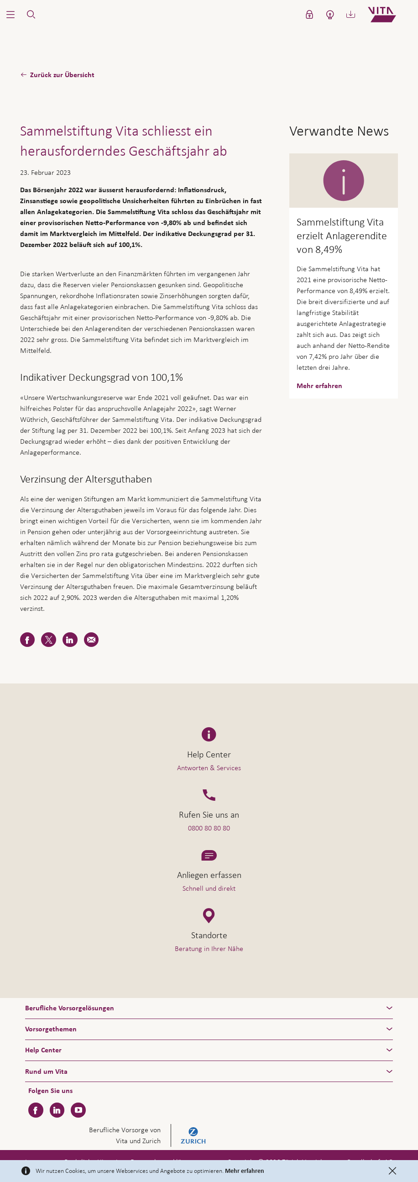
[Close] (392, 1171)
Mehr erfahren (244, 1171)
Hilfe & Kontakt (352, 1155)
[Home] (389, 14)
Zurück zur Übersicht (62, 75)
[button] (10, 14)
